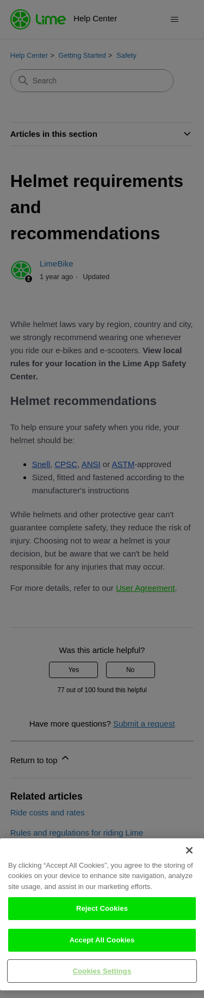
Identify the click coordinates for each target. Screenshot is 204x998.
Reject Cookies (102, 916)
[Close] (189, 858)
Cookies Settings (102, 979)
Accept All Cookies (102, 948)
